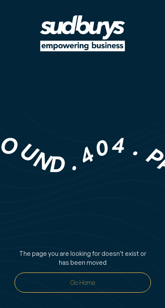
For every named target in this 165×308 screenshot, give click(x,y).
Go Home (82, 282)
